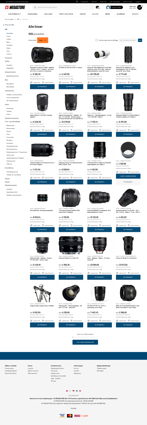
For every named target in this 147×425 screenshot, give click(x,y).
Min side (53, 381)
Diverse (9, 131)
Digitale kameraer (11, 185)
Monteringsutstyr (12, 149)
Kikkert (7, 179)
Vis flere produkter (85, 342)
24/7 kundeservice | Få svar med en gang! (17, 1)
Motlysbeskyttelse (12, 146)
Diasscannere (11, 128)
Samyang (9, 45)
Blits (6, 80)
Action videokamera (13, 97)
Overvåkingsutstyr (12, 172)
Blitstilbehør (10, 87)
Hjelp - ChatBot (56, 378)
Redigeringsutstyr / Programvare (17, 152)
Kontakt (76, 371)
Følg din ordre (55, 373)
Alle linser (10, 33)
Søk (140, 40)
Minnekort (10, 140)
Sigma (9, 48)
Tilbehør (9, 111)
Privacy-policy (9, 368)
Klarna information (10, 373)
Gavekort (94, 1)
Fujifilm (9, 39)
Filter (8, 134)
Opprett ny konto (127, 1)
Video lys (9, 164)
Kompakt (9, 65)
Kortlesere (10, 143)
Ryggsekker (10, 68)
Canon (9, 36)
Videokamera (9, 91)
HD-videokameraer (12, 100)
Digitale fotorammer (12, 118)
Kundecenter (84, 1)
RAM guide (100, 371)
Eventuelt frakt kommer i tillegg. (37, 82)
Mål (6, 29)
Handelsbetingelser (11, 371)
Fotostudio (10, 137)
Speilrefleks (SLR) (12, 192)
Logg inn (138, 1)
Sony (8, 51)
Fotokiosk (8, 58)
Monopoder (10, 108)
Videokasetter (11, 161)
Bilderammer (10, 125)
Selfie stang (10, 155)
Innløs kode (103, 1)
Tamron (9, 54)
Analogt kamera (10, 72)
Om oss (76, 368)
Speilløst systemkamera (14, 195)
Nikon (8, 42)
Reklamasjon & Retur (57, 368)
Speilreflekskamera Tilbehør (15, 158)
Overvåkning (9, 168)
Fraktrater (54, 371)
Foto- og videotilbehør (12, 121)
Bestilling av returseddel (58, 376)
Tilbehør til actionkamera (14, 94)
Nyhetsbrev (77, 373)
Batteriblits (10, 84)
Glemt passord (32, 373)
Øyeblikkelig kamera (13, 76)
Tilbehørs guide (101, 368)
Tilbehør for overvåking (14, 175)
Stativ (7, 104)
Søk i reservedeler (115, 1)
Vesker (7, 61)
